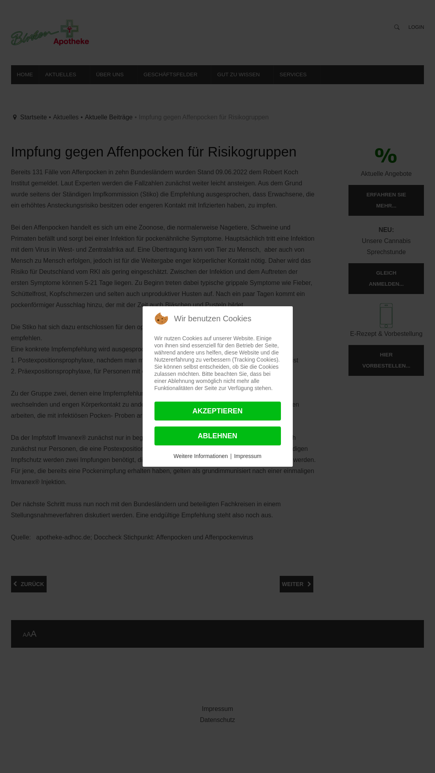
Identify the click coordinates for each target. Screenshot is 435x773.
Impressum (247, 456)
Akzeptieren (217, 411)
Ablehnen (217, 436)
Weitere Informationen (200, 456)
